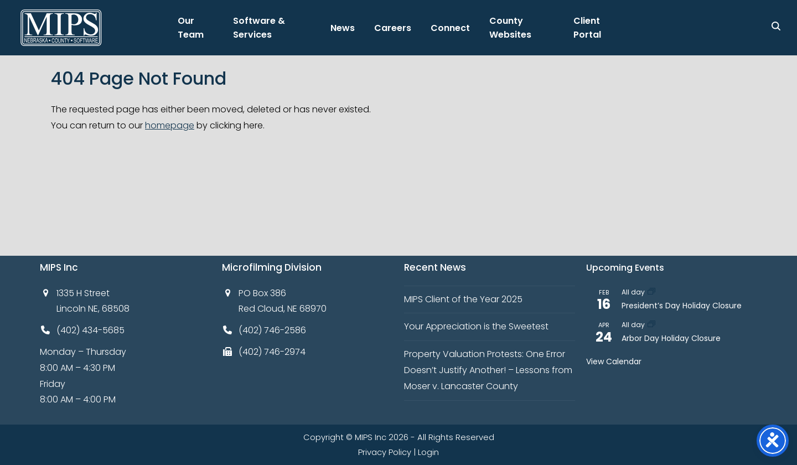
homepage (169, 125)
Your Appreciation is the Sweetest (476, 326)
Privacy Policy (384, 452)
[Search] (776, 26)
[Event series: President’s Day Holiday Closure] (651, 292)
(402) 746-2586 (272, 330)
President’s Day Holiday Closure (682, 305)
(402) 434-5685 (90, 330)
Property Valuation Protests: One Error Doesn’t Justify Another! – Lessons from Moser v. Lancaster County (488, 370)
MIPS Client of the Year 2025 (463, 299)
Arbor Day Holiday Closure (671, 338)
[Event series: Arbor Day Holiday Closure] (651, 324)
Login (428, 452)
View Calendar (613, 361)
